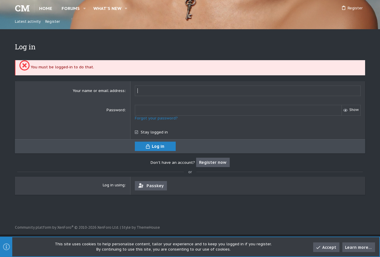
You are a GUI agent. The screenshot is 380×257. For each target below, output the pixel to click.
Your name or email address (99, 90)
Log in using (114, 184)
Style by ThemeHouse (141, 227)
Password (116, 109)
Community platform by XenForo (67, 227)
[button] (84, 8)
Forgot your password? (156, 117)
